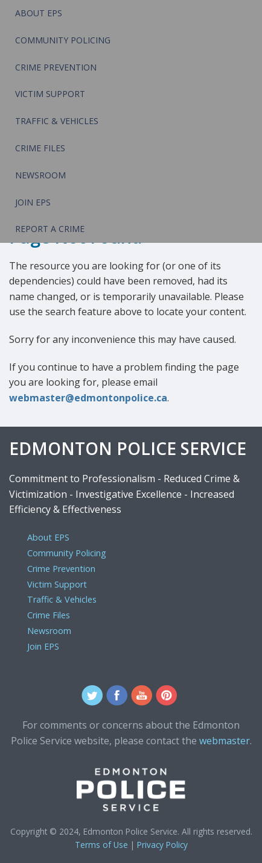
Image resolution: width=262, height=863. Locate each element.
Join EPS (33, 202)
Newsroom (40, 175)
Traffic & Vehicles (56, 121)
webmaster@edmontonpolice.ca (88, 397)
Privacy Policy (162, 844)
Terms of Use (101, 844)
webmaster (224, 740)
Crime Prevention (56, 67)
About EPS (38, 13)
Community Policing (62, 40)
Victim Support (50, 93)
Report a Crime (50, 228)
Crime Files (40, 148)
